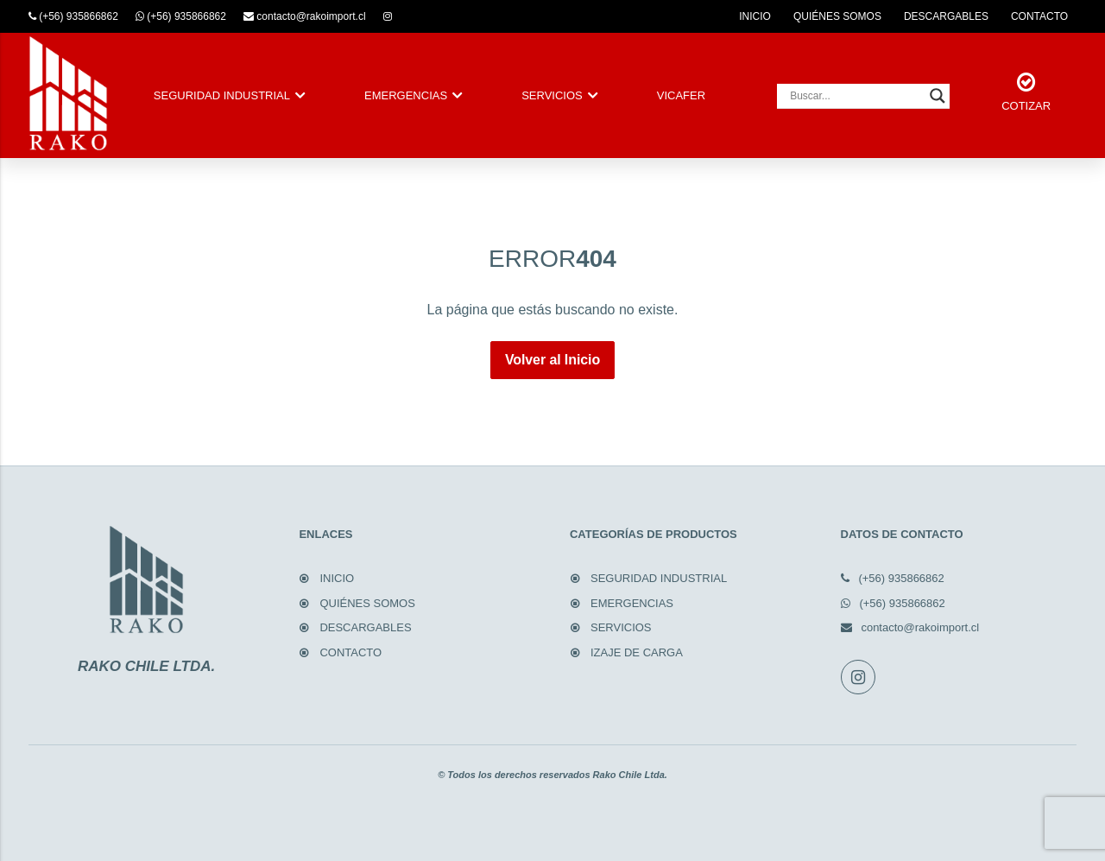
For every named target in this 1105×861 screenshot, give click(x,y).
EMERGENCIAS (405, 95)
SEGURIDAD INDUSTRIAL (222, 95)
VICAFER (681, 95)
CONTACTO (1039, 16)
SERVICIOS (552, 95)
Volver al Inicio (552, 359)
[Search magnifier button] (937, 96)
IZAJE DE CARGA (636, 652)
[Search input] (855, 96)
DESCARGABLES (946, 16)
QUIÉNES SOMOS (837, 16)
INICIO (755, 16)
